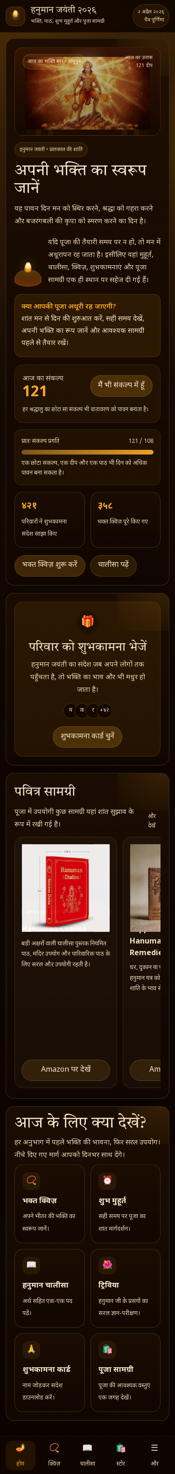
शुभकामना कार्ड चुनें (87, 737)
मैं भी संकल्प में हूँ (121, 386)
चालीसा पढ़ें (113, 565)
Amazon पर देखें (66, 1070)
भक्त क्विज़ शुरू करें (49, 565)
